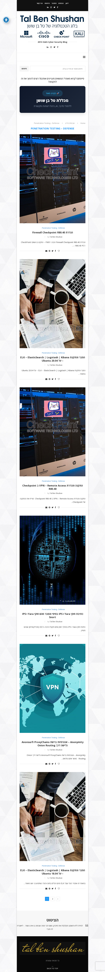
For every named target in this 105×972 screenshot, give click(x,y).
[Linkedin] (48, 7)
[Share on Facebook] (55, 251)
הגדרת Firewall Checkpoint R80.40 (52, 232)
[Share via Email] (46, 251)
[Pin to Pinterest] (49, 251)
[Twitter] (54, 7)
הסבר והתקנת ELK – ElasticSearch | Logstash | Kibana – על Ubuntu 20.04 (52, 359)
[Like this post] (59, 251)
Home (82, 123)
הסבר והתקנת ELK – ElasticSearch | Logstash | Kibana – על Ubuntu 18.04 (52, 872)
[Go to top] (52, 968)
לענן (67, 3)
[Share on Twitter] (52, 251)
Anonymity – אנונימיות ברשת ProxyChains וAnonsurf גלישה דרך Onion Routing (52, 743)
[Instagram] (51, 7)
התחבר (54, 3)
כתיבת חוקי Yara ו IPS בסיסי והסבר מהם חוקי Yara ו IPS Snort (52, 615)
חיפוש (24, 68)
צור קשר (40, 3)
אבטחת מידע (70, 123)
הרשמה (47, 3)
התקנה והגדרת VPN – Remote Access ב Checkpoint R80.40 (52, 487)
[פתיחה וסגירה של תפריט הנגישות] (6, 20)
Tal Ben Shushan (56, 237)
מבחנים (61, 3)
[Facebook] (57, 7)
